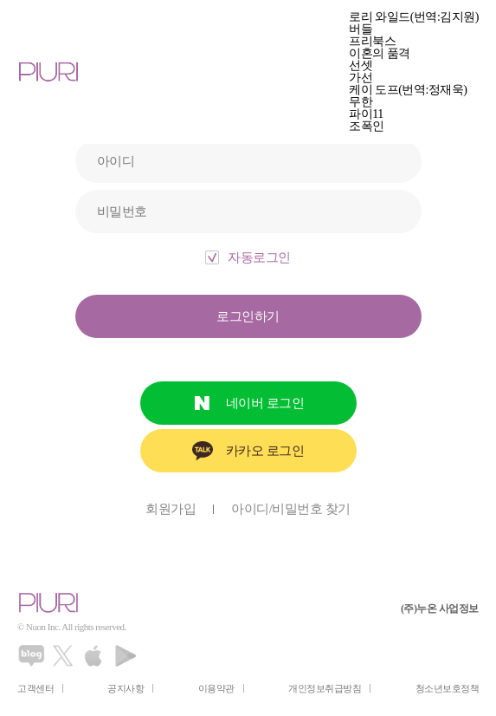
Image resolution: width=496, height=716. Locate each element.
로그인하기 (248, 316)
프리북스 (372, 42)
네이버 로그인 (265, 403)
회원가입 (170, 509)
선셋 (360, 66)
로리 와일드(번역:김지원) (414, 17)
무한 (360, 102)
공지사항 (125, 688)
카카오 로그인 (265, 451)
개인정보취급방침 (324, 688)
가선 (360, 78)
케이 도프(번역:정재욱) (408, 90)
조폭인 (366, 126)
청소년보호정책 (447, 688)
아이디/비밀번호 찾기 (290, 509)
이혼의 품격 (379, 54)
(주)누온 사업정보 (440, 608)
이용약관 (216, 688)
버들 (360, 29)
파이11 (366, 114)
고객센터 (35, 688)
